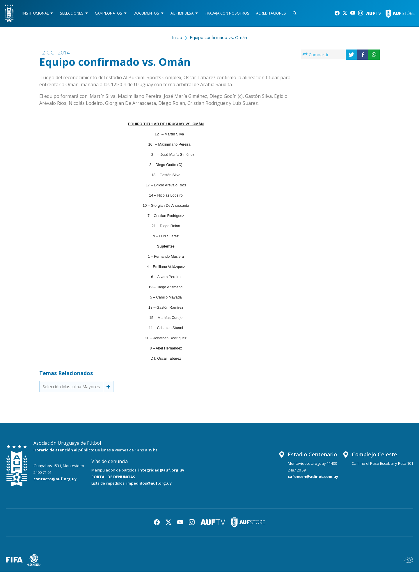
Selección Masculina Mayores (71, 389)
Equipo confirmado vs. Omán (218, 40)
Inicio (177, 40)
